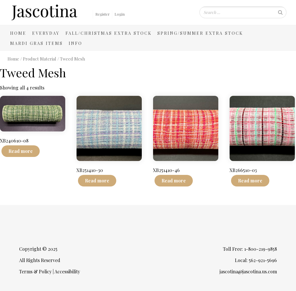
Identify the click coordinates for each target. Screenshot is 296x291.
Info (75, 43)
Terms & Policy (35, 271)
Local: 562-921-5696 (256, 260)
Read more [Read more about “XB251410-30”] (97, 180)
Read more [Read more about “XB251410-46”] (173, 180)
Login (120, 14)
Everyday (46, 33)
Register (102, 14)
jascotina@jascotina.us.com (248, 271)
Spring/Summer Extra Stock (200, 33)
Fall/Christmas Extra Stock (109, 33)
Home (18, 33)
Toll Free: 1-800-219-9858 (250, 249)
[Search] (280, 12)
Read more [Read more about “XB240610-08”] (20, 151)
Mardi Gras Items (36, 43)
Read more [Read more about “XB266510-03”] (250, 180)
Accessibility (67, 271)
